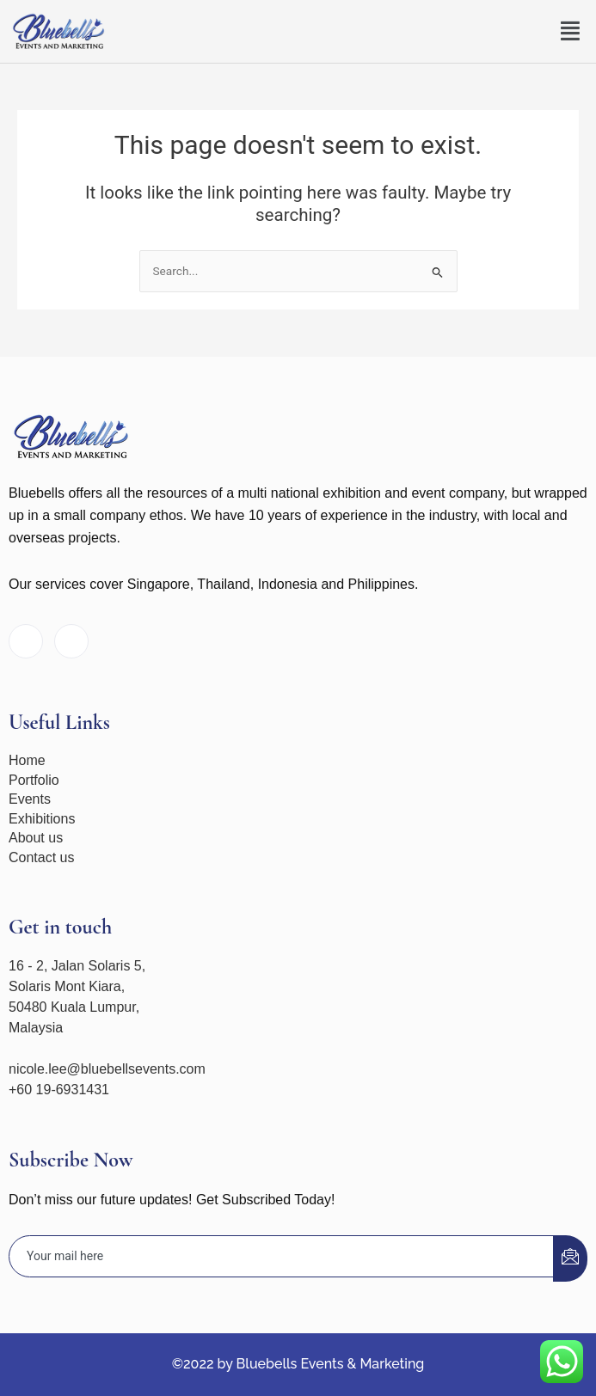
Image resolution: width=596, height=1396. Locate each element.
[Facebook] (26, 641)
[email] (282, 1256)
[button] (571, 32)
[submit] (570, 1258)
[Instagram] (71, 641)
